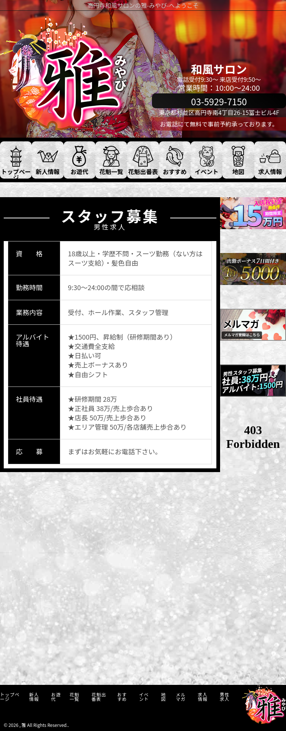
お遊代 (56, 696)
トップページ (10, 696)
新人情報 (34, 696)
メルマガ (180, 696)
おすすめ (122, 696)
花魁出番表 (99, 696)
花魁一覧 (74, 696)
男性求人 (224, 696)
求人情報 (202, 696)
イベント (144, 696)
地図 (163, 696)
